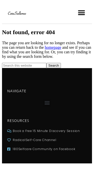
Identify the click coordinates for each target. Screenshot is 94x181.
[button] (81, 12)
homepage (53, 47)
